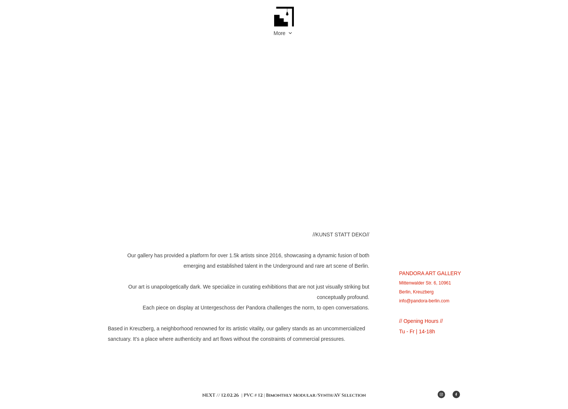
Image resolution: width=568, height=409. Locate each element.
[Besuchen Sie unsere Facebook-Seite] (456, 394)
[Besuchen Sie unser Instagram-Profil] (441, 394)
